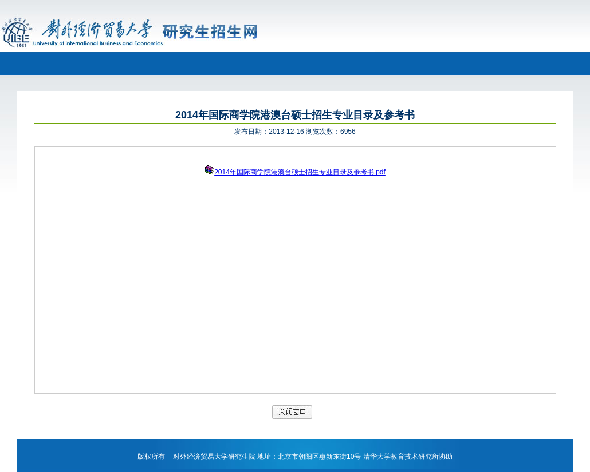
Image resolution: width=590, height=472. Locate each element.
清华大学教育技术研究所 (401, 457)
